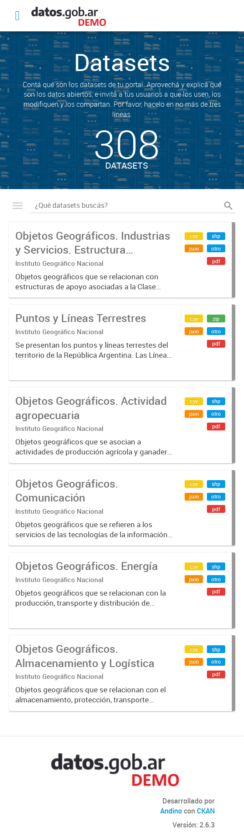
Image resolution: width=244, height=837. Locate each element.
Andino (171, 811)
